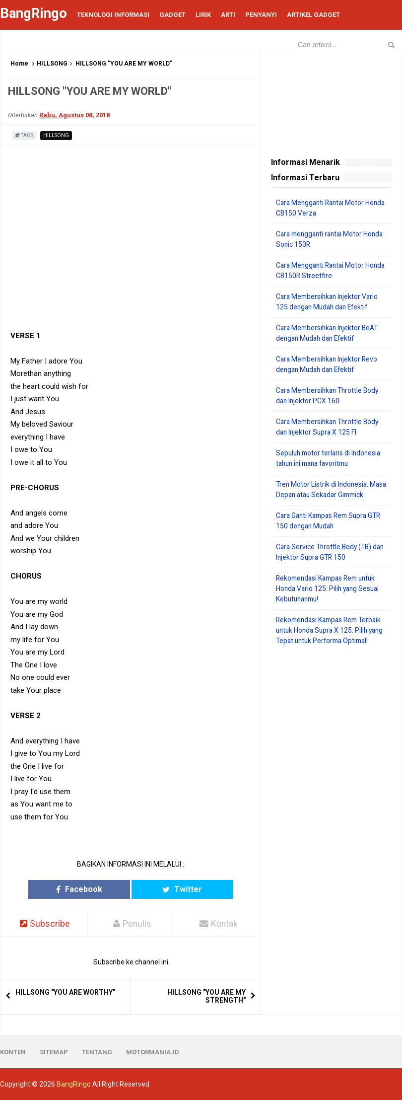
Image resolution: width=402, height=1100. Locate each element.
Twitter (162, 889)
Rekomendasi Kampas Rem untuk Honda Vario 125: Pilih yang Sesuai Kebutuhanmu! (329, 599)
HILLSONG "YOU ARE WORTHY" (65, 992)
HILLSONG (52, 63)
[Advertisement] (331, 726)
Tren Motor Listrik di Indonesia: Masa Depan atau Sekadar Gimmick (323, 494)
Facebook (98, 889)
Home (19, 63)
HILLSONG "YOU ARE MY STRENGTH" (206, 996)
